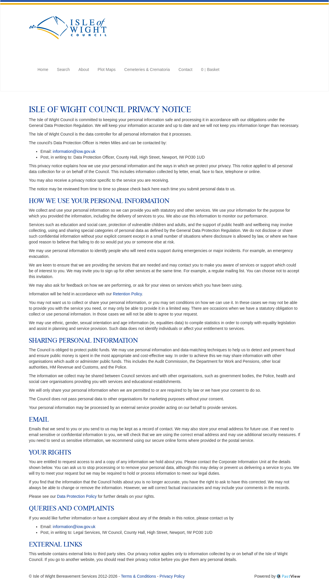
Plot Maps (106, 69)
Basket (210, 69)
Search (63, 69)
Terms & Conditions (138, 576)
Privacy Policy (172, 576)
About (83, 69)
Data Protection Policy (77, 496)
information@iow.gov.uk (74, 151)
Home (43, 69)
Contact (185, 69)
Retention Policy (127, 294)
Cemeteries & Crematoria (147, 69)
